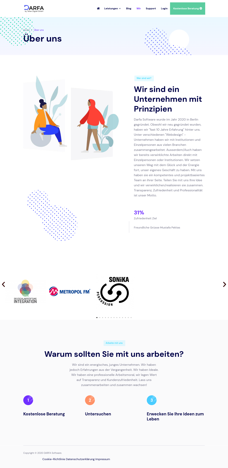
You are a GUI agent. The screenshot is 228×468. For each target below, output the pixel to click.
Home (26, 30)
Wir (138, 8)
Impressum (102, 459)
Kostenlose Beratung (187, 8)
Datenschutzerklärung (80, 459)
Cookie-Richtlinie (53, 459)
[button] (3, 284)
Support (151, 8)
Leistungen (111, 8)
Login (164, 8)
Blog (128, 8)
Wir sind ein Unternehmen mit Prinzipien (168, 99)
